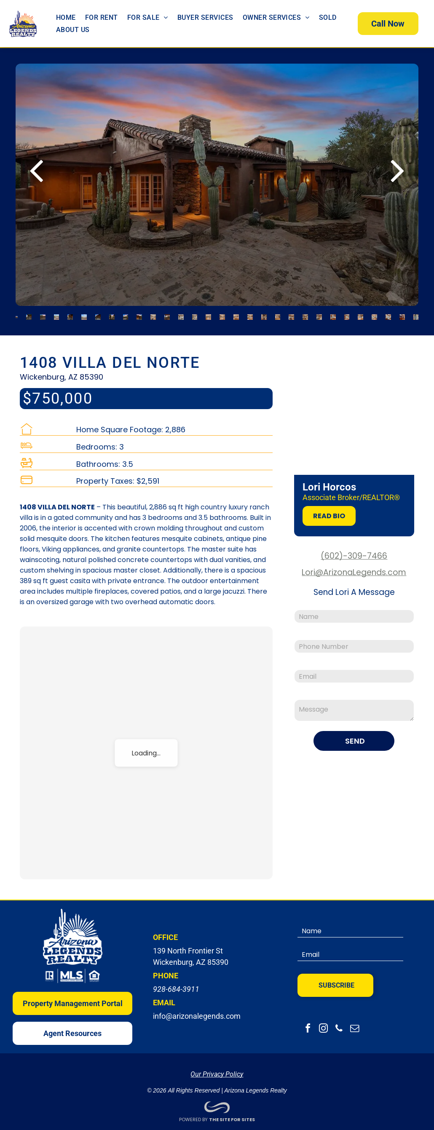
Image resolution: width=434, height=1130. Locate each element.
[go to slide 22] (305, 313)
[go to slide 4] (56, 313)
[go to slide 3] (43, 313)
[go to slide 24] (333, 313)
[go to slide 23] (319, 313)
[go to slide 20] (278, 313)
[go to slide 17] (236, 313)
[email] (354, 1025)
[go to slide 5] (70, 313)
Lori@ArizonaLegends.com (354, 568)
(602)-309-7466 (354, 551)
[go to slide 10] (139, 313)
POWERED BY (193, 1115)
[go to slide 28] (388, 313)
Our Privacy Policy (216, 1070)
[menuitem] (65, 15)
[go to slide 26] (360, 313)
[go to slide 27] (374, 313)
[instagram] (323, 1025)
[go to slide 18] (250, 313)
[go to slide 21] (291, 313)
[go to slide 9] (126, 313)
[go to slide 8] (112, 313)
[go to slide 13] (181, 313)
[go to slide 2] (29, 313)
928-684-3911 (176, 984)
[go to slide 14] (195, 313)
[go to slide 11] (153, 313)
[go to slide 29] (402, 313)
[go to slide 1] (17, 313)
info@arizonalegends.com (197, 1011)
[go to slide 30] (416, 313)
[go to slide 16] (222, 313)
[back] (36, 164)
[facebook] (307, 1025)
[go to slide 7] (98, 313)
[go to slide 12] (167, 313)
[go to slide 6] (84, 313)
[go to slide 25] (347, 313)
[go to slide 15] (208, 313)
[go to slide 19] (264, 313)
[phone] (339, 1025)
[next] (397, 164)
